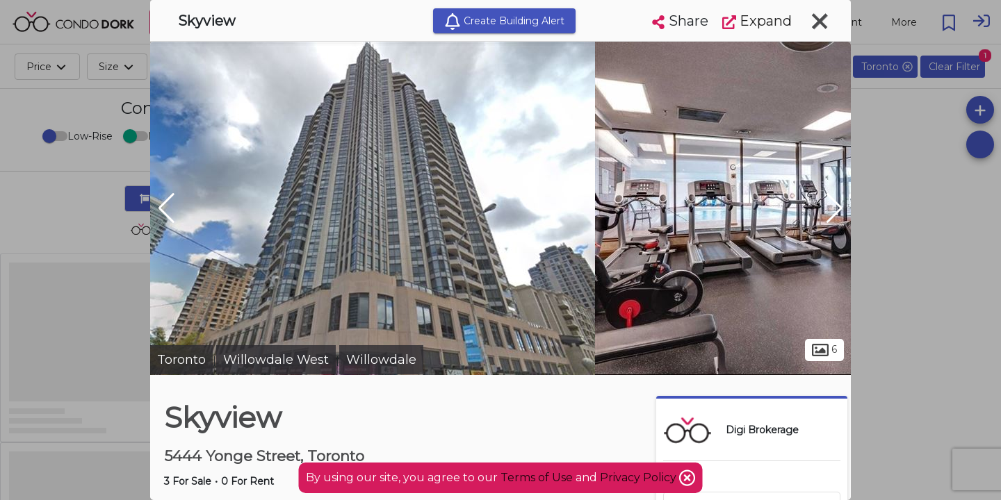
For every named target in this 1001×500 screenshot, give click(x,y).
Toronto (181, 359)
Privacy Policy (639, 477)
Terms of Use (536, 477)
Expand (757, 20)
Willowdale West (276, 359)
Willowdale (381, 359)
